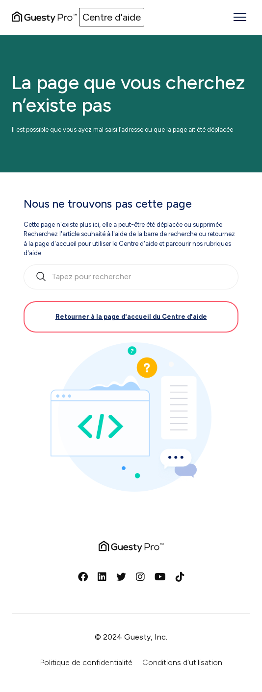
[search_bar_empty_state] (131, 277)
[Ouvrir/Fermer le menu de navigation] (240, 17)
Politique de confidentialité (86, 662)
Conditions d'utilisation (182, 662)
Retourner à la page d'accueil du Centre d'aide (131, 316)
